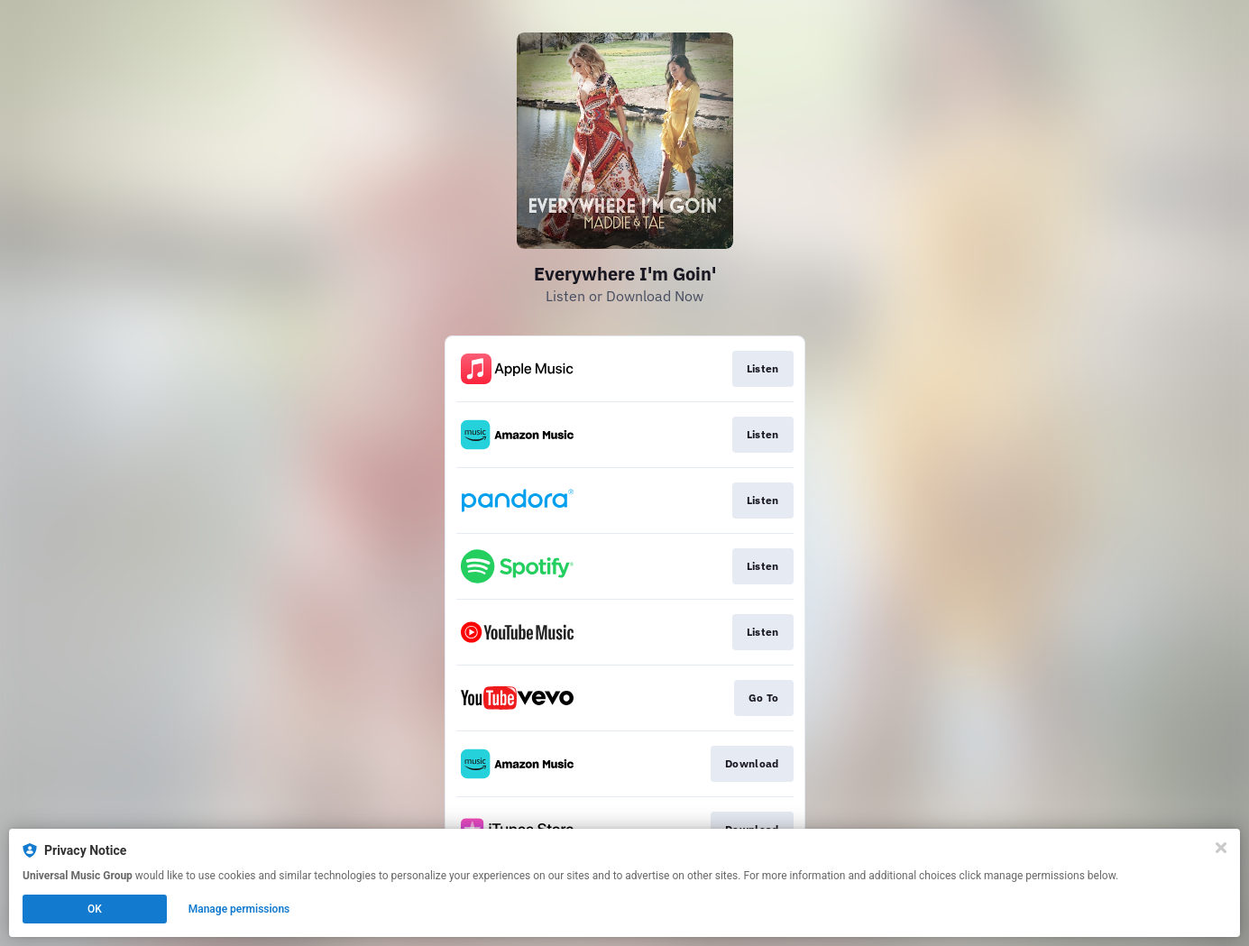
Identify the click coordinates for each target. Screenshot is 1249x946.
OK (94, 909)
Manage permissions (239, 909)
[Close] (1221, 847)
